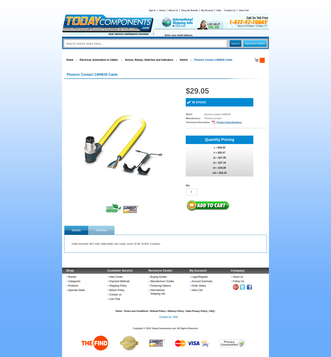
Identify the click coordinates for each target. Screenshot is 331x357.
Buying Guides (159, 276)
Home (162, 10)
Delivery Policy (176, 311)
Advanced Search (255, 43)
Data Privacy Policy (197, 311)
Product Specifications (229, 122)
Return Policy (116, 290)
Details (76, 230)
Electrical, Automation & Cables (99, 59)
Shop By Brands (189, 10)
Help (218, 10)
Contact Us (230, 10)
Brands (72, 276)
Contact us (115, 294)
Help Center (116, 276)
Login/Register (200, 276)
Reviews (101, 230)
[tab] (76, 230)
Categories (74, 281)
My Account (207, 10)
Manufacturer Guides (162, 281)
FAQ (211, 311)
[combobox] (165, 43)
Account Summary (202, 281)
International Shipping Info (158, 292)
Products (73, 285)
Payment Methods (119, 281)
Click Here (180, 25)
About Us (173, 10)
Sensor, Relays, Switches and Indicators (149, 59)
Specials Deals (76, 290)
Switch (184, 59)
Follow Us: (239, 281)
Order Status (199, 285)
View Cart (244, 10)
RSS (175, 316)
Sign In (152, 10)
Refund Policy (158, 311)
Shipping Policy (118, 285)
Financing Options (161, 285)
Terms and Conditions (136, 311)
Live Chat (114, 299)
